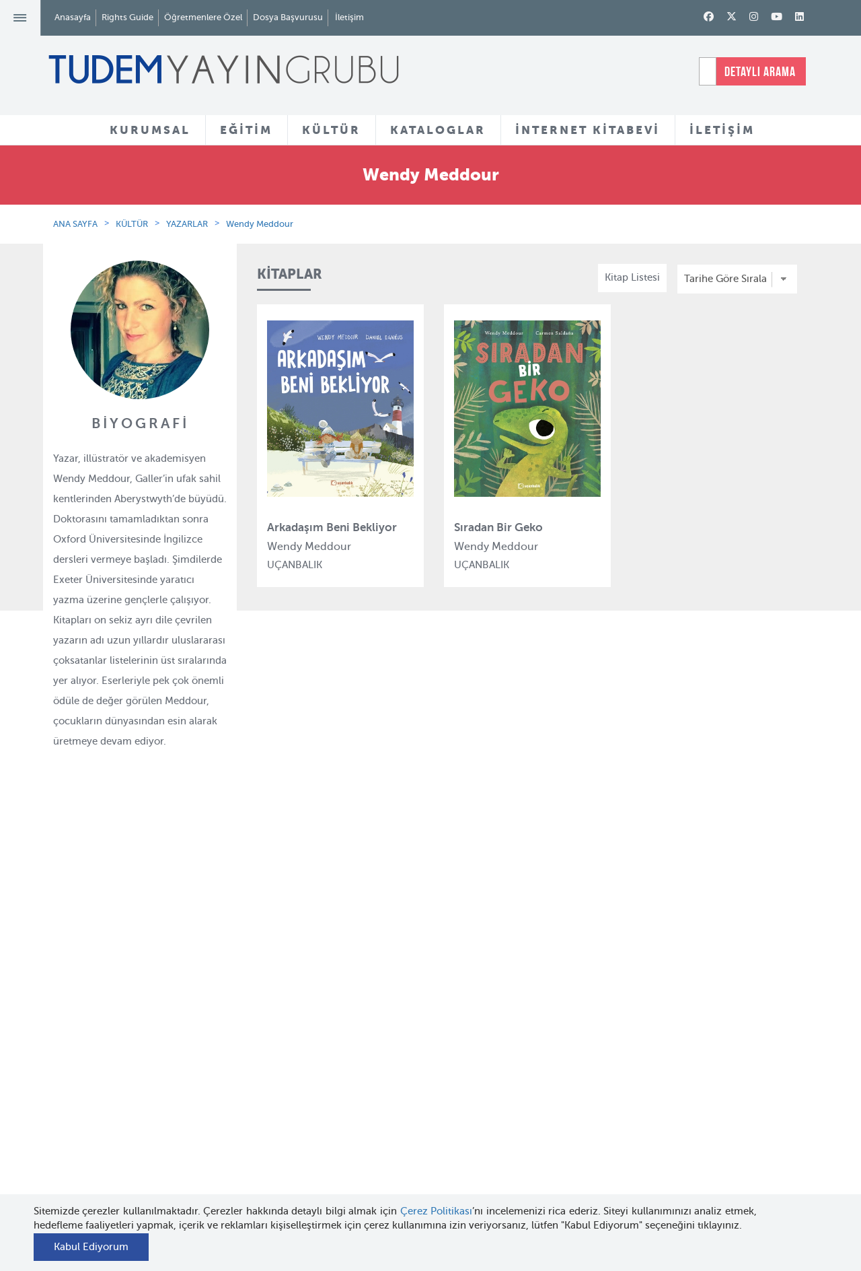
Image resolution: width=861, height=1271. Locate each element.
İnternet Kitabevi (545, 1108)
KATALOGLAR (438, 130)
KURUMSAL (150, 130)
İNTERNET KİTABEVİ (587, 130)
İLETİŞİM (722, 130)
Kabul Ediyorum (91, 1246)
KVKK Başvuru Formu (169, 1155)
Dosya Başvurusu (288, 17)
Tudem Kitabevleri (162, 1042)
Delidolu (268, 1190)
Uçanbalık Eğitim (288, 1141)
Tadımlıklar (404, 1068)
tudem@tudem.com (745, 1103)
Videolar (397, 1156)
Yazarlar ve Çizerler (423, 1044)
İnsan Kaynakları (158, 1067)
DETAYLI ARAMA (760, 71)
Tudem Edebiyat (286, 1092)
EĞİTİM (246, 130)
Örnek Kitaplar (411, 1093)
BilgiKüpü (271, 1067)
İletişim (349, 17)
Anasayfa (72, 17)
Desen (263, 1165)
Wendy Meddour (259, 224)
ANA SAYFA (75, 224)
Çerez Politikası (436, 1211)
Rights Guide (127, 17)
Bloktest (268, 1042)
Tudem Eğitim (281, 1018)
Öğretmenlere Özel (203, 17)
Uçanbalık (272, 1116)
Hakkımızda (147, 1018)
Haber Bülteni (152, 1092)
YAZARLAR (187, 224)
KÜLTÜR (331, 130)
